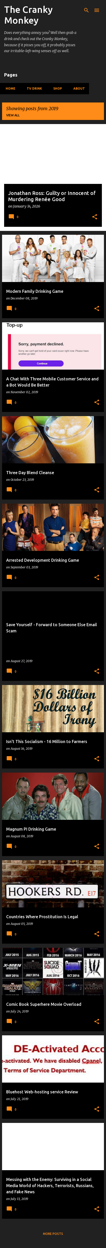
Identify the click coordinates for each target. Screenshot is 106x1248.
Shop (56, 88)
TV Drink (32, 88)
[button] (95, 217)
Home (9, 88)
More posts (53, 1233)
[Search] (86, 10)
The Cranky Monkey (28, 14)
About (77, 88)
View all (13, 115)
